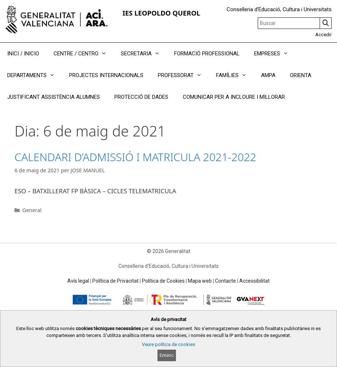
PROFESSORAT (183, 75)
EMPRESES (274, 53)
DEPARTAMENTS (34, 75)
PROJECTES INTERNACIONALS (106, 75)
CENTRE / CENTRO (84, 53)
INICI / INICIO (23, 53)
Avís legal (78, 281)
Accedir (323, 34)
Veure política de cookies (168, 344)
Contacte (225, 281)
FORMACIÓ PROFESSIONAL (207, 53)
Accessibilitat (254, 281)
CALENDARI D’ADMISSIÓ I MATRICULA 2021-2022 (135, 156)
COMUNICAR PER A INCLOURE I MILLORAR (234, 97)
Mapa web (200, 281)
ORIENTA (300, 75)
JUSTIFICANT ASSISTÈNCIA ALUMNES (53, 97)
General (32, 210)
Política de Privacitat (115, 281)
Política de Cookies (163, 281)
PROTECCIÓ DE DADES (141, 97)
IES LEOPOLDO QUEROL (161, 12)
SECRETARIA (144, 53)
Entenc (167, 355)
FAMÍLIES (235, 75)
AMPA (268, 75)
